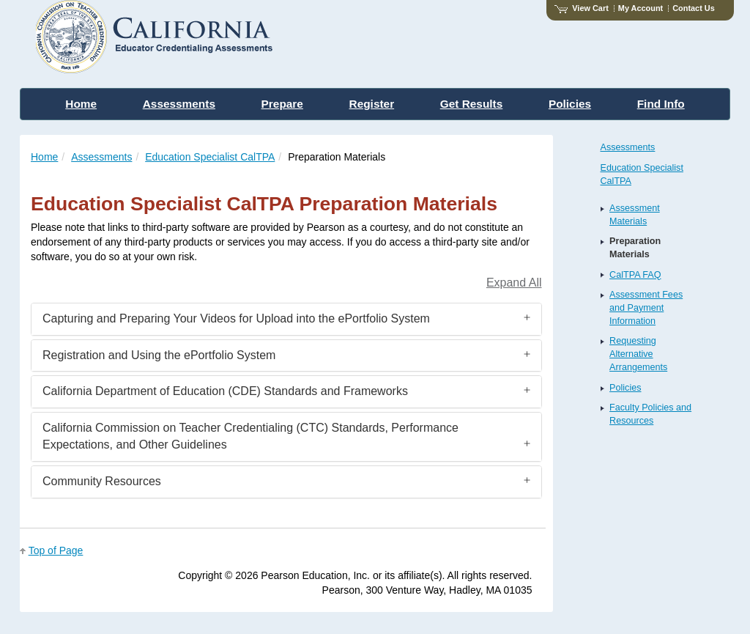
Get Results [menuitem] (471, 103)
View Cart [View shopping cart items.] (581, 8)
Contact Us (693, 8)
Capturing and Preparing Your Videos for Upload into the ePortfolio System (236, 318)
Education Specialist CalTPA (210, 157)
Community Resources (101, 481)
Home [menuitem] (81, 103)
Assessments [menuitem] (179, 103)
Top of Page (56, 550)
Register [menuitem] (372, 103)
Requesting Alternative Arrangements (638, 354)
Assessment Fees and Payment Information (646, 308)
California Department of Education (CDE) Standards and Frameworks (225, 391)
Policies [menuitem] (570, 103)
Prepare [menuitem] (282, 103)
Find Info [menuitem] (661, 103)
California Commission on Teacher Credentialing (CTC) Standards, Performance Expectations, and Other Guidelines (250, 436)
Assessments (101, 157)
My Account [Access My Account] (640, 8)
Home (44, 157)
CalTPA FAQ (635, 275)
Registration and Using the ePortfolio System (158, 355)
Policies (625, 388)
